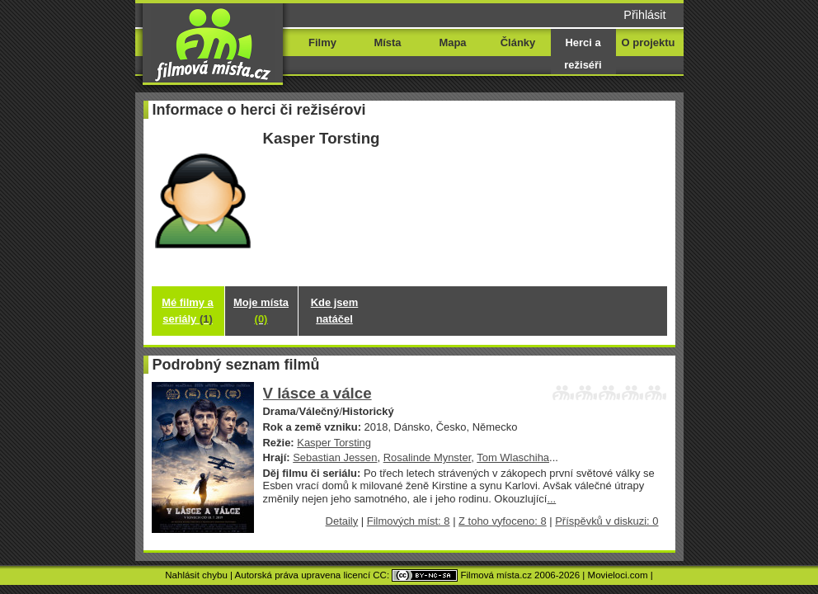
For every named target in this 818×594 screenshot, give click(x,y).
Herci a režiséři (582, 53)
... (551, 499)
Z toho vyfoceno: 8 (502, 521)
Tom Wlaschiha (513, 457)
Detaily (342, 521)
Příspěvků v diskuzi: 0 (606, 521)
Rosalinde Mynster (427, 457)
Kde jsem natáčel (335, 310)
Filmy (322, 42)
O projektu (648, 42)
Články (518, 42)
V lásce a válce (317, 393)
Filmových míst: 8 (408, 521)
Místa (387, 42)
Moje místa (261, 310)
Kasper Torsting (334, 442)
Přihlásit (644, 14)
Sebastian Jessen (335, 457)
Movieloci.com (618, 575)
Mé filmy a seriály (188, 310)
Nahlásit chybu (196, 575)
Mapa (452, 42)
